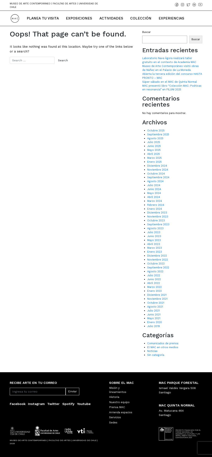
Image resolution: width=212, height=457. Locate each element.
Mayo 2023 (154, 240)
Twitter (53, 404)
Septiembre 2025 (158, 134)
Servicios (115, 417)
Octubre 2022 (156, 263)
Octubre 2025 (156, 130)
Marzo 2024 (154, 200)
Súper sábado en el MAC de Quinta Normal (169, 81)
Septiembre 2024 (158, 177)
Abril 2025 (153, 153)
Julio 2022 (153, 275)
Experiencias (171, 18)
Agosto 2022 (155, 271)
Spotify (68, 404)
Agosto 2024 (155, 181)
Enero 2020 (154, 322)
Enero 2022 (154, 290)
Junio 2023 (154, 236)
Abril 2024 (153, 197)
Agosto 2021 (155, 306)
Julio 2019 (153, 326)
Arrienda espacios (120, 412)
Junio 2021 (153, 314)
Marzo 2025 (154, 157)
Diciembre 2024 (157, 165)
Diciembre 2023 (157, 212)
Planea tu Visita (43, 18)
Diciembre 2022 (157, 255)
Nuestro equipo (119, 402)
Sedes (113, 422)
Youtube (84, 404)
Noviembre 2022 (157, 259)
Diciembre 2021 (156, 294)
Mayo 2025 (154, 150)
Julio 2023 (153, 232)
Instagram (36, 404)
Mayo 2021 (153, 318)
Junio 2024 (154, 189)
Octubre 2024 (156, 173)
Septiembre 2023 (158, 224)
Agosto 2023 (155, 228)
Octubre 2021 (155, 302)
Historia (114, 397)
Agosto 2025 (155, 138)
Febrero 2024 (155, 204)
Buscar (146, 32)
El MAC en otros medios (162, 347)
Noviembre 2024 (157, 169)
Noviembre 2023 (157, 216)
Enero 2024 (154, 208)
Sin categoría (155, 354)
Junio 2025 (154, 146)
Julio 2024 (153, 185)
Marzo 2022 (154, 287)
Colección (140, 18)
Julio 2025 (153, 142)
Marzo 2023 (154, 247)
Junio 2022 (154, 279)
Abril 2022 (153, 283)
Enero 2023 (154, 251)
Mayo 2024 (154, 193)
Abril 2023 (153, 244)
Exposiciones (79, 18)
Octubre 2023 (156, 220)
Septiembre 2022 (158, 267)
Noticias (152, 351)
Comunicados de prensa (162, 343)
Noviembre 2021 (157, 298)
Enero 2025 (154, 161)
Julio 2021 (153, 310)
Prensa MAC (117, 407)
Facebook (17, 404)
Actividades (111, 18)
